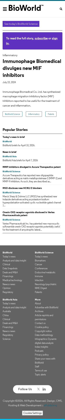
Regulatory (8, 292)
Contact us (40, 323)
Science (6, 339)
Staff (37, 366)
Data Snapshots (10, 268)
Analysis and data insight (14, 260)
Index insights (41, 346)
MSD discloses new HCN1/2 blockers (22, 188)
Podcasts (39, 350)
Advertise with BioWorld (46, 307)
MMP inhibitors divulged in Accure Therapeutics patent (32, 167)
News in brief (9, 152)
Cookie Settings (32, 413)
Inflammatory (34, 114)
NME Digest (41, 288)
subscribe (41, 38)
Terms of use (41, 370)
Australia (7, 311)
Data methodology (44, 335)
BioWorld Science (12, 114)
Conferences (41, 268)
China (5, 315)
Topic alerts (40, 374)
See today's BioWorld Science (21, 23)
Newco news (9, 284)
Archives (39, 311)
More (37, 299)
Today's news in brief (14, 137)
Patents (51, 114)
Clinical (6, 264)
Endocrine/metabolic (45, 272)
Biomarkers (40, 260)
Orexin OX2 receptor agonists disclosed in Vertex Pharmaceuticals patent (29, 214)
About (38, 303)
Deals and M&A (10, 272)
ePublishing (50, 405)
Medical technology (12, 280)
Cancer (38, 264)
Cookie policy (42, 327)
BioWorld (7, 141)
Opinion (7, 288)
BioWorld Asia (9, 156)
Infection (39, 280)
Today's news (9, 256)
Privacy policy (42, 354)
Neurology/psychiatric (46, 284)
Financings (8, 276)
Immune (39, 276)
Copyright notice (43, 331)
